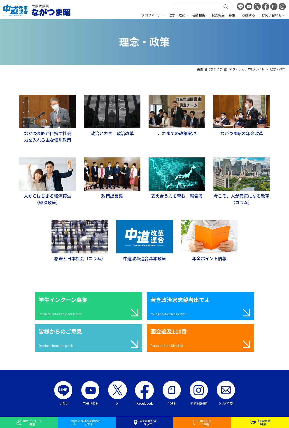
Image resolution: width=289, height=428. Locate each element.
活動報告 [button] (198, 14)
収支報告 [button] (218, 14)
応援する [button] (248, 14)
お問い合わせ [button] (271, 14)
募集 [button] (231, 14)
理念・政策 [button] (176, 14)
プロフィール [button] (151, 14)
